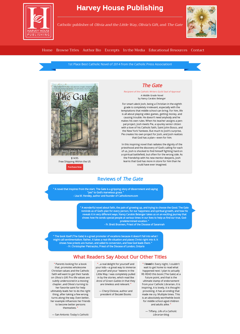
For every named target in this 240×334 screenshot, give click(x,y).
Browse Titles (67, 50)
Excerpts (112, 50)
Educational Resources (168, 50)
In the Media (134, 50)
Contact (197, 50)
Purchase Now (74, 167)
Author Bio (92, 50)
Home (47, 50)
